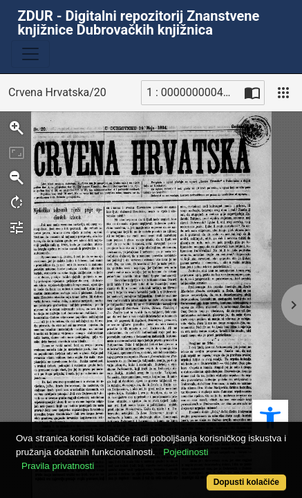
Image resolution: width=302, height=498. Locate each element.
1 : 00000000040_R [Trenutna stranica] (193, 92)
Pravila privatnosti (57, 466)
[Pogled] (283, 92)
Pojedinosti (185, 452)
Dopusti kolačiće (246, 482)
